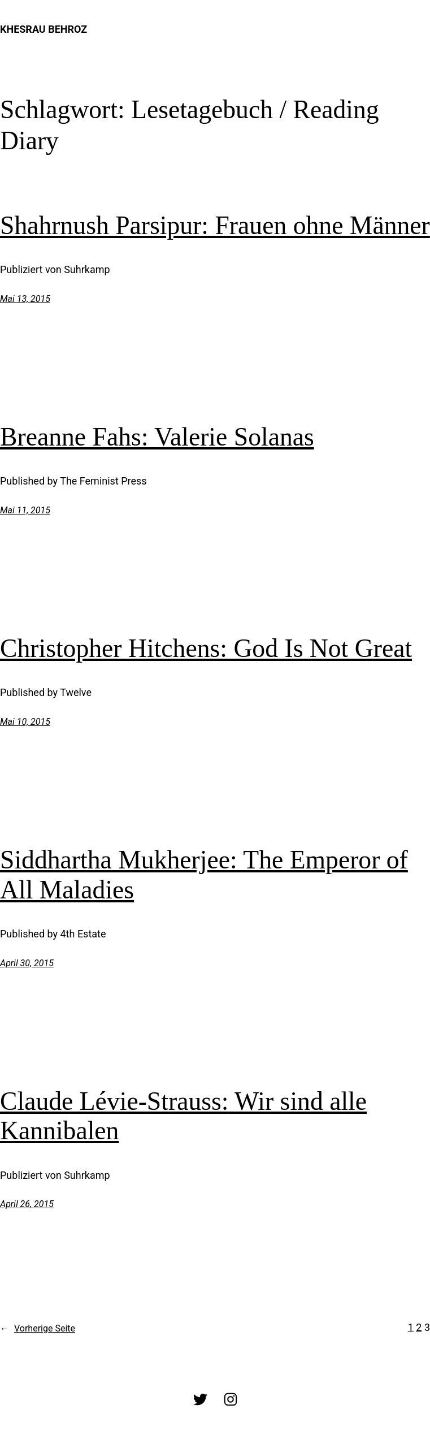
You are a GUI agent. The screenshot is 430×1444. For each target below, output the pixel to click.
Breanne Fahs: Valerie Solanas (157, 436)
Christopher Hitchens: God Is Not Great (206, 648)
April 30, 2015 (27, 963)
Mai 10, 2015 (25, 721)
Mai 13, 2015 (25, 298)
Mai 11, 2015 (25, 510)
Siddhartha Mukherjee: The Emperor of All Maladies (204, 874)
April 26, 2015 (27, 1204)
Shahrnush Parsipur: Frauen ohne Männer (215, 225)
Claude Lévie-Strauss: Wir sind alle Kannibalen (183, 1116)
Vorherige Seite (37, 1328)
